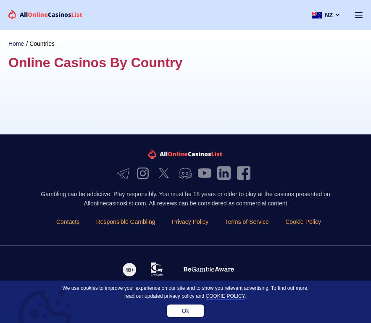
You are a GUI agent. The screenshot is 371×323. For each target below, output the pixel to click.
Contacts (67, 221)
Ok (185, 310)
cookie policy (225, 296)
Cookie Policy (303, 221)
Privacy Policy (190, 221)
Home (16, 43)
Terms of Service (247, 221)
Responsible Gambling (125, 221)
